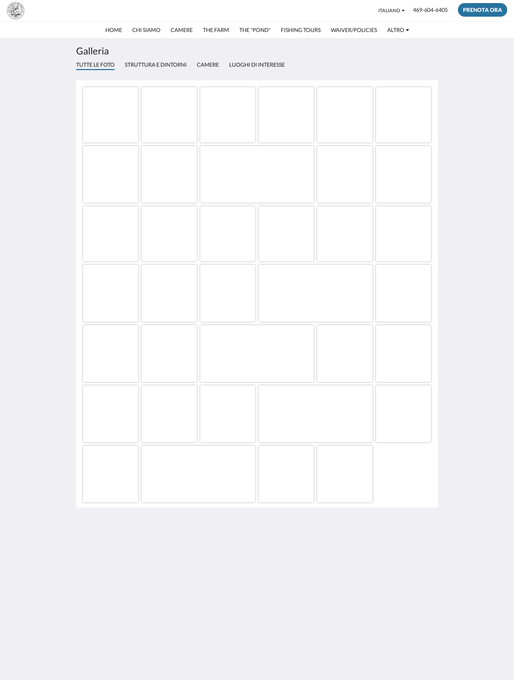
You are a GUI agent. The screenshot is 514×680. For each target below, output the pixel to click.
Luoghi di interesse (257, 64)
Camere (208, 64)
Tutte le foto (95, 64)
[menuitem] (113, 29)
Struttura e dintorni (156, 64)
